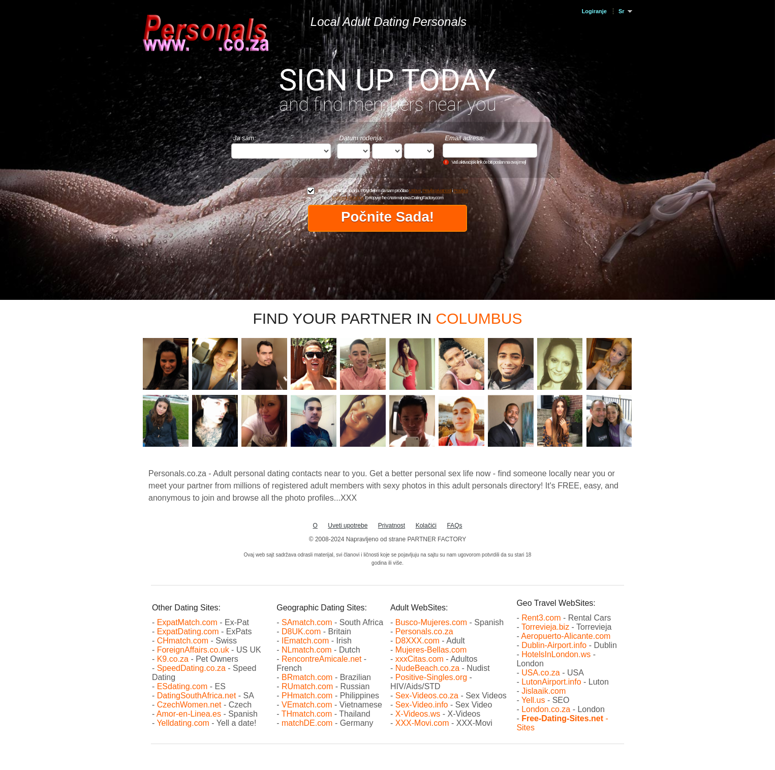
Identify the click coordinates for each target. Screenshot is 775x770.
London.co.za (545, 709)
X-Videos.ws (418, 714)
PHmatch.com (308, 695)
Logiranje (594, 11)
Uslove (414, 190)
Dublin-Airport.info (553, 645)
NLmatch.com (307, 649)
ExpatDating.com (188, 631)
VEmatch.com (308, 704)
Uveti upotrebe (347, 525)
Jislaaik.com (543, 691)
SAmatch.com (307, 622)
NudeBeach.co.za (427, 668)
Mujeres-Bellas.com (431, 649)
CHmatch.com (184, 640)
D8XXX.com (417, 640)
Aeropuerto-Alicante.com (565, 636)
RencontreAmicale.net (321, 659)
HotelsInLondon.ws (556, 654)
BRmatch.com (307, 677)
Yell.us (533, 700)
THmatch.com (307, 714)
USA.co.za (540, 672)
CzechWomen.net (189, 704)
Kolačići (426, 525)
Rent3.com (541, 617)
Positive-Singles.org (431, 677)
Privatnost (391, 525)
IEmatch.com (305, 640)
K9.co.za (174, 659)
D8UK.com (301, 631)
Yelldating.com (183, 723)
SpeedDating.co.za (191, 668)
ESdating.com (182, 686)
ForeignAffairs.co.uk (194, 649)
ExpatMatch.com (187, 622)
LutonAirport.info (551, 681)
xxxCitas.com (419, 659)
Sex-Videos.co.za (426, 695)
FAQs (454, 525)
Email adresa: (464, 138)
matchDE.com (308, 723)
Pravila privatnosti (436, 190)
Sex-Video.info (421, 704)
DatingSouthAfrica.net (196, 695)
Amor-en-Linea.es (189, 714)
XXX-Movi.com (422, 723)
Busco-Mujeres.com (431, 622)
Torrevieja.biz (545, 627)
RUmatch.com (308, 686)
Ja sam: (244, 138)
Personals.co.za (424, 631)
